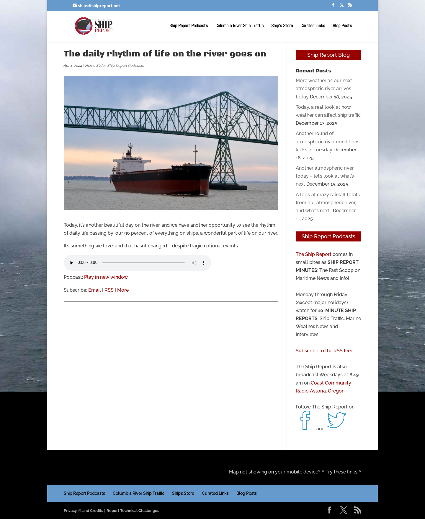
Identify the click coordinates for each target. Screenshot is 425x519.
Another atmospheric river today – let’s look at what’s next (325, 176)
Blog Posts (342, 26)
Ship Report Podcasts (188, 26)
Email (94, 290)
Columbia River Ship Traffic (239, 26)
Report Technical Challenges (133, 510)
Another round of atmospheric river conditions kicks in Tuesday (327, 141)
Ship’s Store (282, 26)
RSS (109, 290)
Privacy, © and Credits (83, 510)
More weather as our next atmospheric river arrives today (324, 88)
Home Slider (95, 65)
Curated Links (312, 26)
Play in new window (106, 277)
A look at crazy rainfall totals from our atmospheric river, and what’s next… (328, 202)
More (123, 290)
